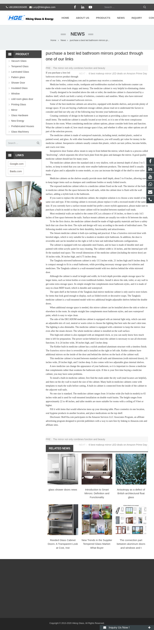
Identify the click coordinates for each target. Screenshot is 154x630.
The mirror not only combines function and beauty (79, 68)
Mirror (14, 110)
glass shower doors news (63, 489)
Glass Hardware (19, 115)
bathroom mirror (54, 76)
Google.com (17, 163)
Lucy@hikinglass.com (43, 7)
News (77, 34)
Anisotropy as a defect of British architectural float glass (131, 493)
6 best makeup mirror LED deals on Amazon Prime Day (118, 73)
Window (15, 93)
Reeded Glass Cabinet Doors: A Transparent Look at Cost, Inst (63, 544)
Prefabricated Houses (22, 126)
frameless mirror (126, 233)
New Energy (17, 120)
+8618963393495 (17, 7)
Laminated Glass (20, 71)
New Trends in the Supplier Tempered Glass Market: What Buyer (97, 544)
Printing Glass (18, 104)
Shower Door (18, 82)
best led (66, 72)
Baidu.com (16, 171)
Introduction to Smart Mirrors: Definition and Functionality (96, 493)
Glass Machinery (20, 131)
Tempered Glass (19, 66)
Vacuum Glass (18, 61)
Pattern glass (18, 77)
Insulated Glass (19, 88)
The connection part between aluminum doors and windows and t (131, 544)
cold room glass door (22, 99)
